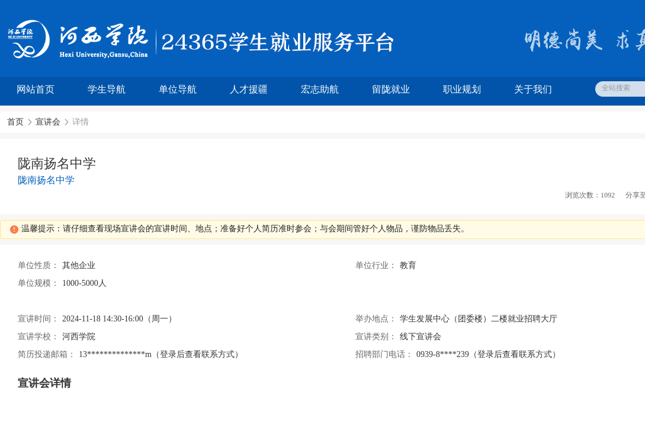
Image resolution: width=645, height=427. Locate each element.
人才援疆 (249, 89)
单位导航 (178, 89)
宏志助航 (320, 89)
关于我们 (533, 89)
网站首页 (35, 89)
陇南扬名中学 (46, 180)
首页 (15, 121)
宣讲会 (48, 121)
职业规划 (462, 89)
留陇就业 (391, 89)
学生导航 (107, 89)
